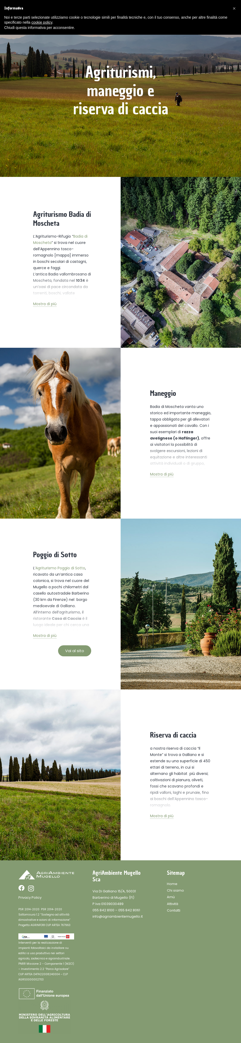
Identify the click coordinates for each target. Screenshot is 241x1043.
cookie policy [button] (42, 22)
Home (172, 883)
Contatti (173, 910)
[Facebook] (21, 888)
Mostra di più (45, 303)
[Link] (46, 875)
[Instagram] (31, 888)
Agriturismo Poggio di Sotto (60, 568)
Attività (172, 903)
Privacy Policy (30, 897)
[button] (234, 8)
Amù (171, 896)
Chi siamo (175, 890)
